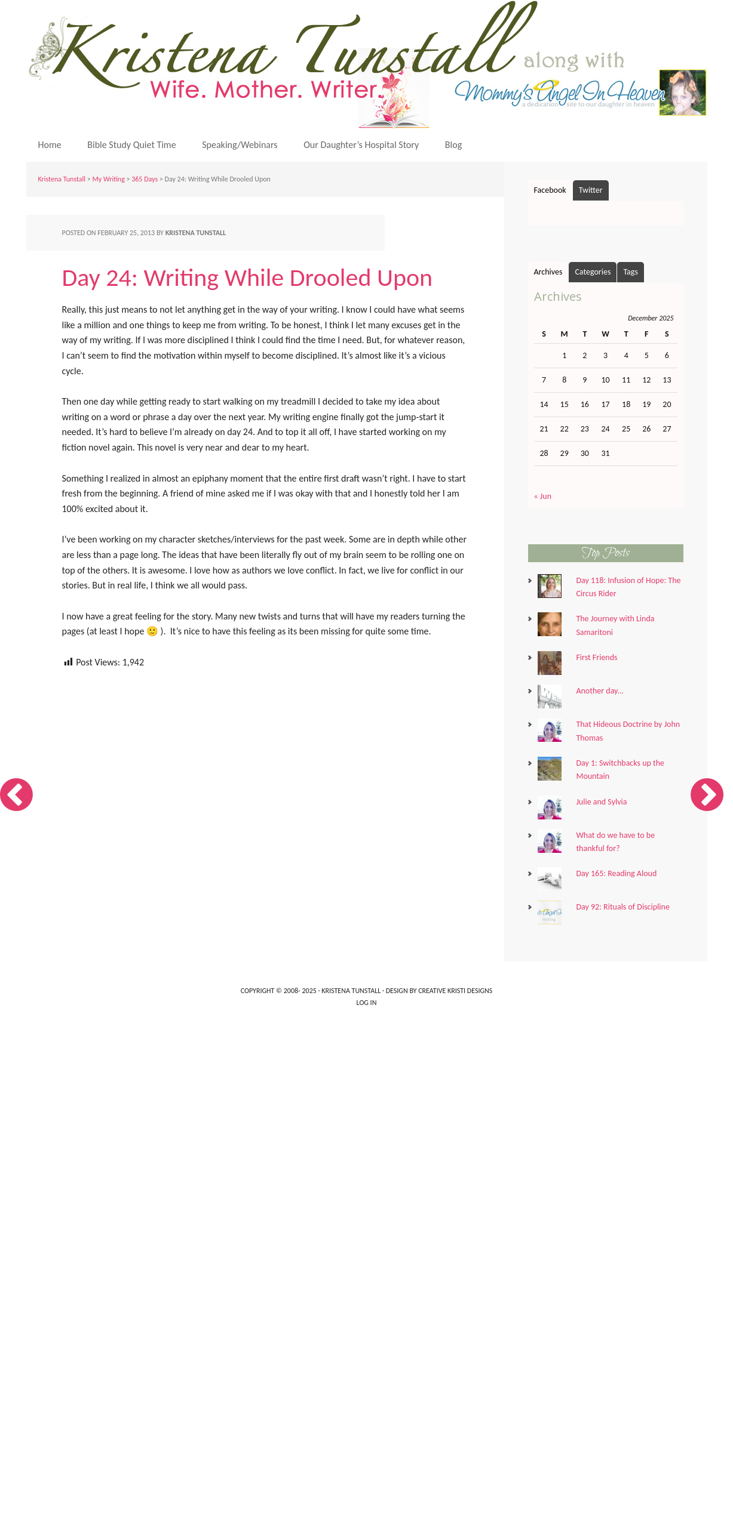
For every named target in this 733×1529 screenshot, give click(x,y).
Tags (630, 272)
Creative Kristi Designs (455, 991)
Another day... (600, 691)
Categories (593, 272)
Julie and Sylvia (601, 802)
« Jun (543, 496)
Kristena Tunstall (369, 64)
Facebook (550, 190)
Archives (548, 272)
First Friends (596, 657)
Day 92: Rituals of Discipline (622, 907)
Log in (367, 1002)
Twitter (591, 190)
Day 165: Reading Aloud (616, 873)
